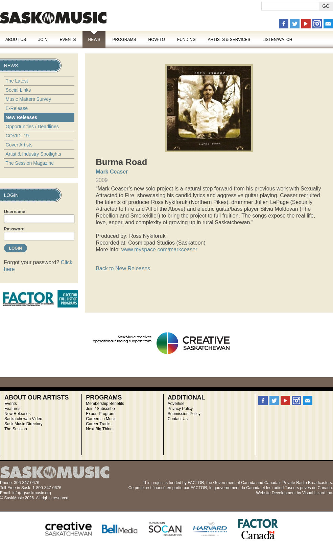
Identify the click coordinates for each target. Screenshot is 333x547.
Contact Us (178, 418)
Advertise (176, 403)
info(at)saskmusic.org (32, 493)
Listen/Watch (277, 39)
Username (14, 211)
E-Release (17, 108)
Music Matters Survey (28, 99)
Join (42, 39)
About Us (15, 39)
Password (14, 228)
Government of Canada (234, 482)
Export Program (100, 413)
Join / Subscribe (100, 408)
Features (12, 408)
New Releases (21, 117)
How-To (156, 39)
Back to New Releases (123, 268)
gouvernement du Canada (237, 487)
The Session (15, 429)
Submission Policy (184, 413)
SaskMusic (53, 18)
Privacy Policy (180, 408)
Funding (186, 39)
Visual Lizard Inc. (317, 493)
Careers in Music (101, 418)
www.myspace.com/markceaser (159, 249)
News (94, 39)
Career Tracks (98, 423)
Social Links (18, 90)
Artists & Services (229, 39)
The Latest (17, 81)
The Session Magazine (30, 163)
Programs (124, 39)
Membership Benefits (105, 403)
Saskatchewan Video (23, 418)
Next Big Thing (99, 429)
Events (68, 39)
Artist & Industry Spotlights (33, 154)
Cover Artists (19, 144)
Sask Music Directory (23, 423)
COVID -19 (17, 135)
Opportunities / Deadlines (32, 126)
